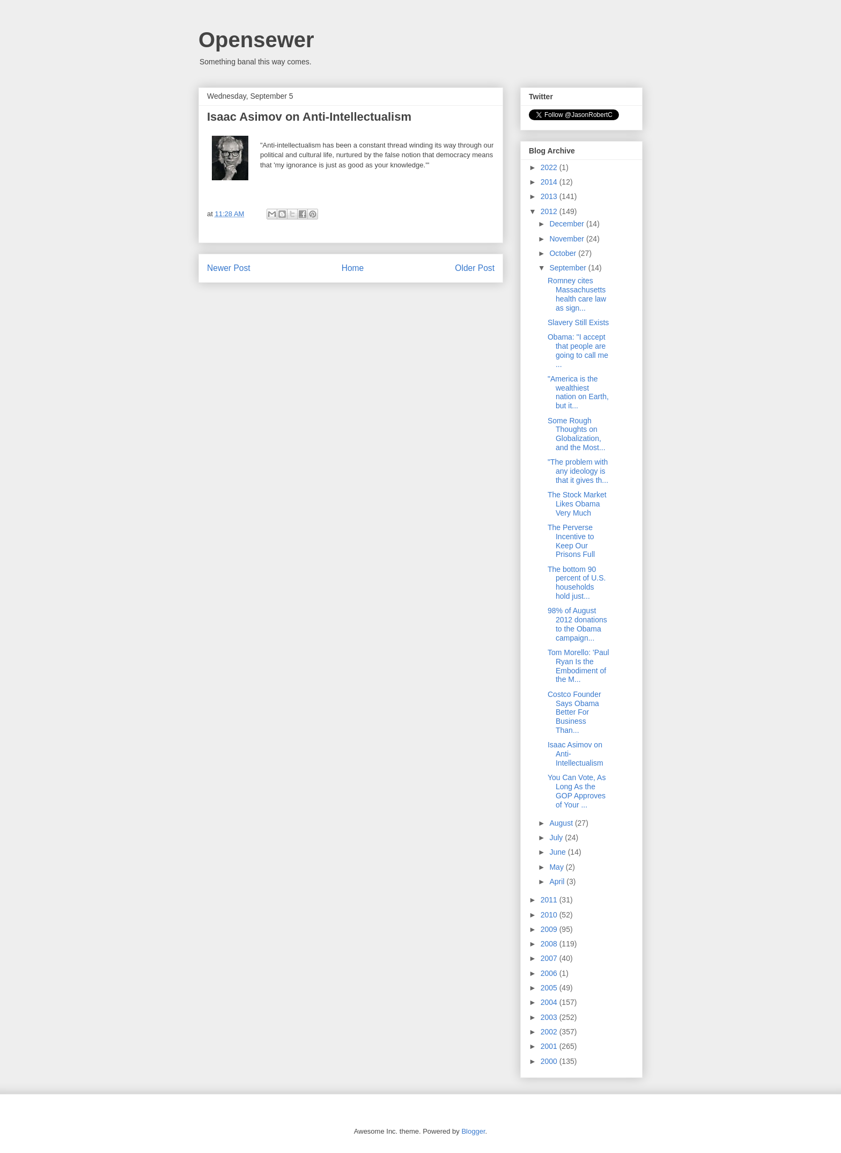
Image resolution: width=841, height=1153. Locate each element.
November (567, 238)
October (563, 253)
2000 (550, 1061)
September (568, 267)
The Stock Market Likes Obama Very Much (577, 503)
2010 (550, 914)
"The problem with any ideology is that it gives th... (578, 471)
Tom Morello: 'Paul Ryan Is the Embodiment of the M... (578, 666)
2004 (550, 1002)
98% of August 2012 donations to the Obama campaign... (577, 624)
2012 (550, 211)
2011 (550, 899)
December (567, 223)
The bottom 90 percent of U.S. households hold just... (577, 582)
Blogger (473, 1131)
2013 (550, 196)
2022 (550, 167)
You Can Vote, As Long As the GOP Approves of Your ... (577, 791)
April (557, 881)
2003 (550, 1017)
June (558, 852)
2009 (550, 929)
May (557, 867)
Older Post (475, 268)
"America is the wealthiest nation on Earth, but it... (578, 392)
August (561, 823)
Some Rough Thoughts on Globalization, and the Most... (577, 434)
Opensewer (256, 40)
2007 (550, 958)
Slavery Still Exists (578, 322)
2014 (550, 182)
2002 (550, 1031)
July (557, 837)
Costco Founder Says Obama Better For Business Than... (574, 712)
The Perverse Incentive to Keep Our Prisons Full (571, 541)
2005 (550, 987)
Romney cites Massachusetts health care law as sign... (577, 294)
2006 (550, 973)
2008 (550, 943)
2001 (550, 1046)
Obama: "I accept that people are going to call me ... (578, 350)
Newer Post (228, 268)
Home (353, 268)
